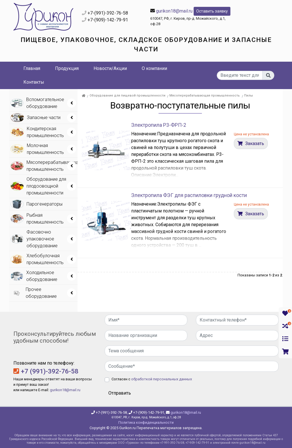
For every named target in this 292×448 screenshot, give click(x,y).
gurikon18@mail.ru (174, 10)
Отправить (119, 393)
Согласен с (151, 379)
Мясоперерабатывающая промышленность (204, 95)
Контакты (33, 82)
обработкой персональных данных (161, 379)
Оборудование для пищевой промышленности (127, 95)
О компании (154, 68)
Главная (31, 68)
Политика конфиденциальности (146, 422)
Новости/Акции (110, 68)
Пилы (248, 95)
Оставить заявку (212, 11)
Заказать (254, 143)
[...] (240, 75)
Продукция (67, 68)
